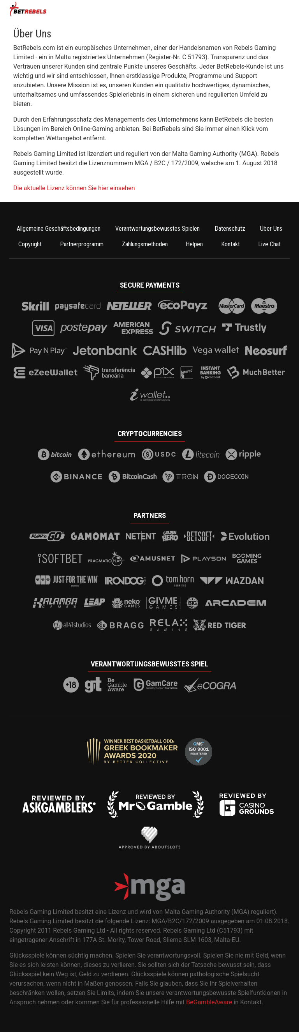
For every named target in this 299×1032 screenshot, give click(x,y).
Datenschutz (230, 228)
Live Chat (269, 244)
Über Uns (271, 228)
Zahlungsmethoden (145, 244)
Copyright (30, 244)
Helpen (194, 244)
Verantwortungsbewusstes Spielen (157, 228)
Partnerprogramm (82, 244)
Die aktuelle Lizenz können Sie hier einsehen (74, 188)
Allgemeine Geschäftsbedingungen (58, 228)
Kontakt (230, 244)
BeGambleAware (209, 1002)
